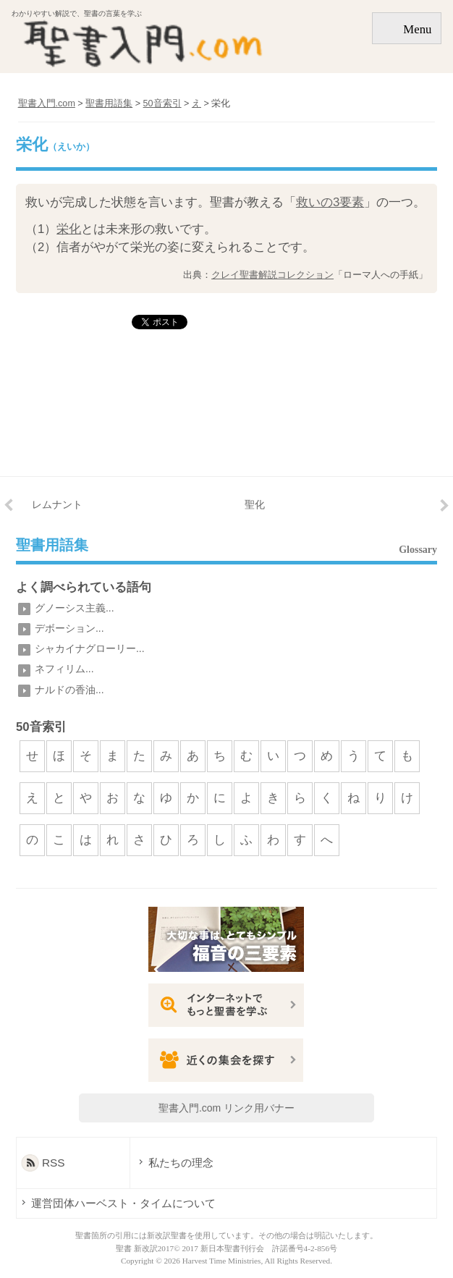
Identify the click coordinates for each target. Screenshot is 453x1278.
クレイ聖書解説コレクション (272, 274)
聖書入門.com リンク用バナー (226, 1108)
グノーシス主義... (74, 608)
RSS (53, 1162)
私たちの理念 (180, 1162)
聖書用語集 (52, 545)
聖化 (255, 504)
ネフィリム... (64, 668)
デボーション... (69, 628)
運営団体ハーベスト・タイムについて (123, 1203)
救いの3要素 (330, 202)
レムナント (57, 504)
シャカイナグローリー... (90, 648)
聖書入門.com (46, 103)
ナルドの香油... (69, 689)
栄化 (68, 229)
